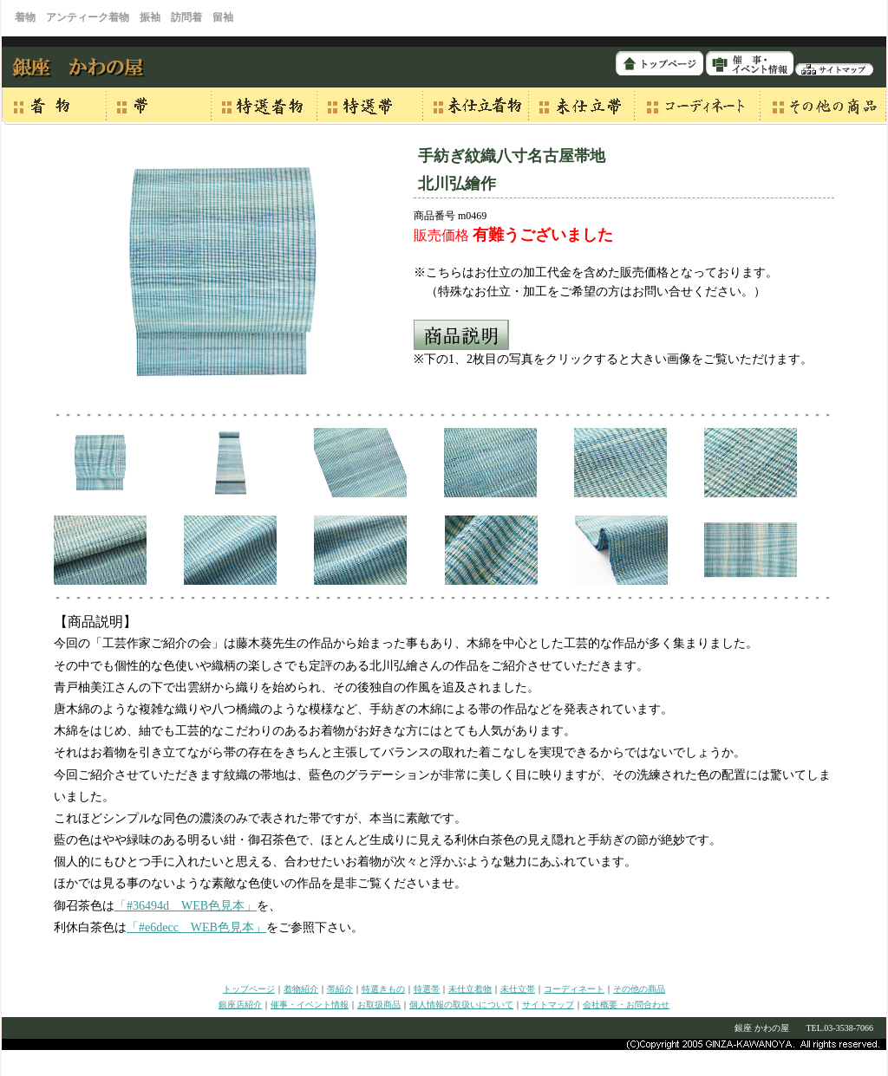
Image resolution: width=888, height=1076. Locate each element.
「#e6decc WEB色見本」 (196, 927)
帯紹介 (340, 989)
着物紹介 (301, 989)
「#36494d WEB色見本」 (185, 905)
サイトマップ (548, 1004)
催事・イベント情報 (310, 1004)
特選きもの (383, 989)
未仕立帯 (517, 989)
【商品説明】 (95, 621)
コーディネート (574, 989)
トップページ (249, 989)
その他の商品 (639, 989)
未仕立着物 (470, 989)
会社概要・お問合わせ (626, 1004)
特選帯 (427, 989)
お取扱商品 (379, 1004)
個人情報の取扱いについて (461, 1004)
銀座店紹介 (240, 1004)
